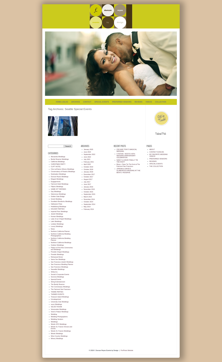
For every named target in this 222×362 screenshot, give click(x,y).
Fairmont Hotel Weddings (59, 184)
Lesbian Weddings (57, 224)
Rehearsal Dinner (57, 257)
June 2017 (87, 184)
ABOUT (152, 149)
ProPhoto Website (127, 350)
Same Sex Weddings (58, 259)
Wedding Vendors (57, 319)
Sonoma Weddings (57, 277)
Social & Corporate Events (60, 274)
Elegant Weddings (57, 179)
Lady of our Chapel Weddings (61, 219)
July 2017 (87, 182)
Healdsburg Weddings (58, 206)
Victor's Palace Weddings (59, 312)
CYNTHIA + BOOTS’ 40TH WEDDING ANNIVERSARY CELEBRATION (126, 155)
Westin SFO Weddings (59, 324)
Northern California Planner (60, 231)
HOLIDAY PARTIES (57, 209)
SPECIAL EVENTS (101, 102)
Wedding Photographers (59, 316)
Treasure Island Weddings (60, 297)
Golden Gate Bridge (58, 196)
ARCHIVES (75, 102)
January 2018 (88, 172)
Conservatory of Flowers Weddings (63, 171)
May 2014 (87, 207)
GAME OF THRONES (58, 189)
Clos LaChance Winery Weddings (62, 169)
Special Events (56, 279)
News (53, 229)
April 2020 (87, 164)
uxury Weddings (56, 304)
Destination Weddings (58, 174)
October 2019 (88, 167)
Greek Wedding (56, 199)
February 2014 (89, 209)
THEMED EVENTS (57, 294)
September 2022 (89, 154)
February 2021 (89, 162)
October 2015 (88, 192)
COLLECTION (160, 102)
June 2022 (87, 157)
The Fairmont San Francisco (61, 289)
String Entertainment (58, 282)
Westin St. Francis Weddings (61, 331)
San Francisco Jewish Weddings (62, 262)
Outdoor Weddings (57, 245)
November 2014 (89, 199)
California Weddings (58, 161)
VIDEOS (149, 102)
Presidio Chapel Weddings (60, 252)
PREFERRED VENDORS (122, 102)
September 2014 (89, 204)
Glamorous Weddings (58, 194)
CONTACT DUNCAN (156, 152)
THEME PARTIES (57, 292)
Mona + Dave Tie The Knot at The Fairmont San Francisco (128, 165)
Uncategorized (56, 299)
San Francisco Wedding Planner (62, 264)
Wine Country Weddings (59, 336)
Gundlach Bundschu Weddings (61, 201)
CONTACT (87, 102)
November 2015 (89, 189)
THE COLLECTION (156, 166)
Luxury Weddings (57, 226)
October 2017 (88, 177)
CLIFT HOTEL (56, 166)
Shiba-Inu (54, 272)
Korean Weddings (57, 216)
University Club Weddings (60, 302)
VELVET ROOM (56, 307)
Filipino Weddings (57, 186)
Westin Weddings (57, 333)
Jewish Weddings (57, 214)
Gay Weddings (56, 191)
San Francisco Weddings (59, 267)
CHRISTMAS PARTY (58, 164)
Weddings (54, 322)
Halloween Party (56, 204)
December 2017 (89, 174)
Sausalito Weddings (58, 269)
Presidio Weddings (57, 254)
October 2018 (88, 169)
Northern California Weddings (61, 242)
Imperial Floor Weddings (59, 211)
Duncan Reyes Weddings (59, 176)
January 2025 (88, 149)
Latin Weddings (56, 221)
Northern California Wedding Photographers (61, 235)
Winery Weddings (57, 338)
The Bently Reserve (58, 284)
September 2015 (89, 194)
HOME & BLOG (62, 102)
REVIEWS (138, 102)
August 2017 (88, 179)
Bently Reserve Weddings (60, 159)
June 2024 (87, 152)
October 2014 (88, 202)
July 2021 (87, 159)
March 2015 (88, 197)
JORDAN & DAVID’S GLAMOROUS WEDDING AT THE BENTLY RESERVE (128, 170)
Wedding (54, 314)
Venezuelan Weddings (58, 309)
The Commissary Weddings (60, 287)
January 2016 (88, 187)
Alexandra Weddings (58, 156)
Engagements (55, 181)
